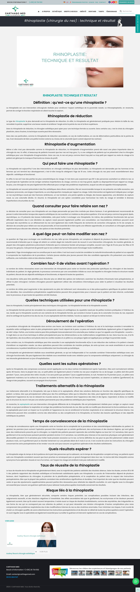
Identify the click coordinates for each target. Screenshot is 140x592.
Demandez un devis (126, 2)
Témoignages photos (80, 2)
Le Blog (91, 2)
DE (64, 2)
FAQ (96, 2)
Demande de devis (137, 23)
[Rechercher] (126, 11)
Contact (102, 2)
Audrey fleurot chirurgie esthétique (20, 553)
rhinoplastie (20, 121)
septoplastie (25, 404)
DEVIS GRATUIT (12, 577)
